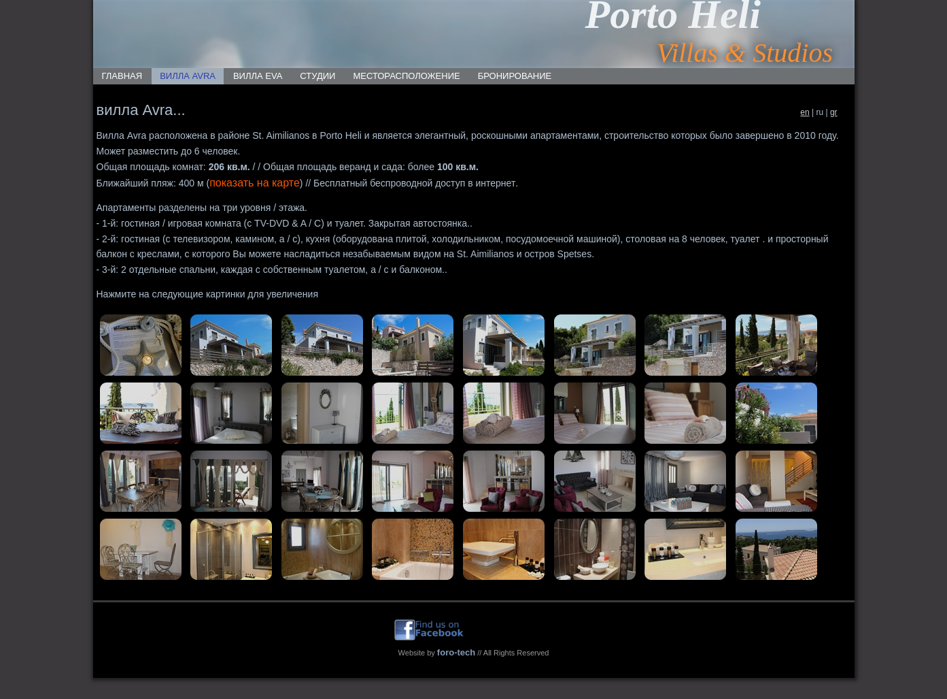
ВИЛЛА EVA (257, 76)
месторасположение (406, 76)
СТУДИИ (317, 76)
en (804, 112)
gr (834, 112)
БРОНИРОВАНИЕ (515, 76)
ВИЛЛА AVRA (188, 76)
